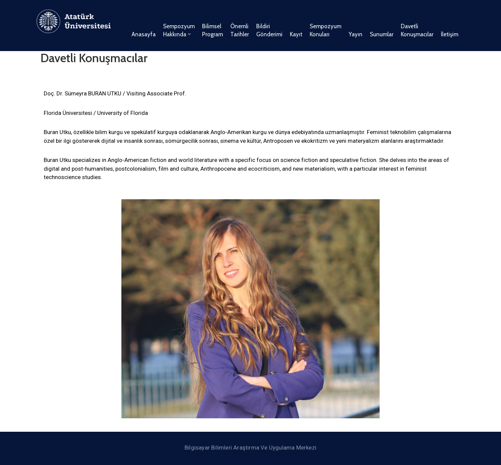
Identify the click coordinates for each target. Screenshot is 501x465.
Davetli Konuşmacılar (417, 30)
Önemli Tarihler (239, 30)
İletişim (449, 34)
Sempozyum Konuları (325, 30)
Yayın (355, 34)
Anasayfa (143, 34)
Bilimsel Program (212, 30)
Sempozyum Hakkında (179, 30)
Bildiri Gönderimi (269, 30)
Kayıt (296, 34)
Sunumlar (381, 34)
